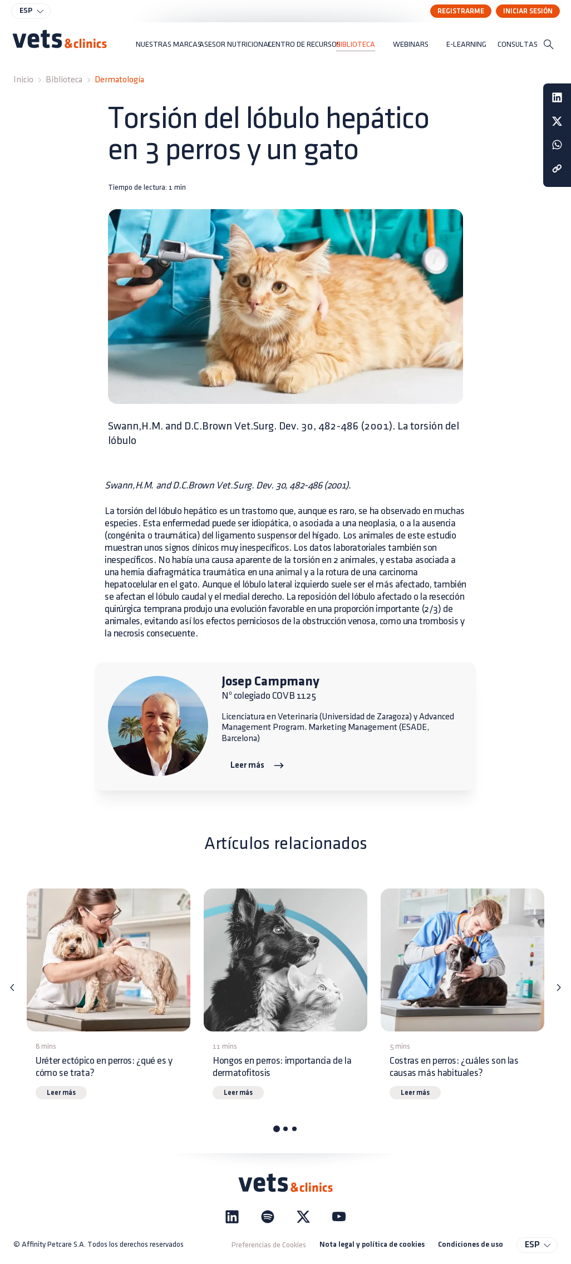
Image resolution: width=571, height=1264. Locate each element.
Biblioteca (64, 80)
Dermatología (119, 80)
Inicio (23, 80)
